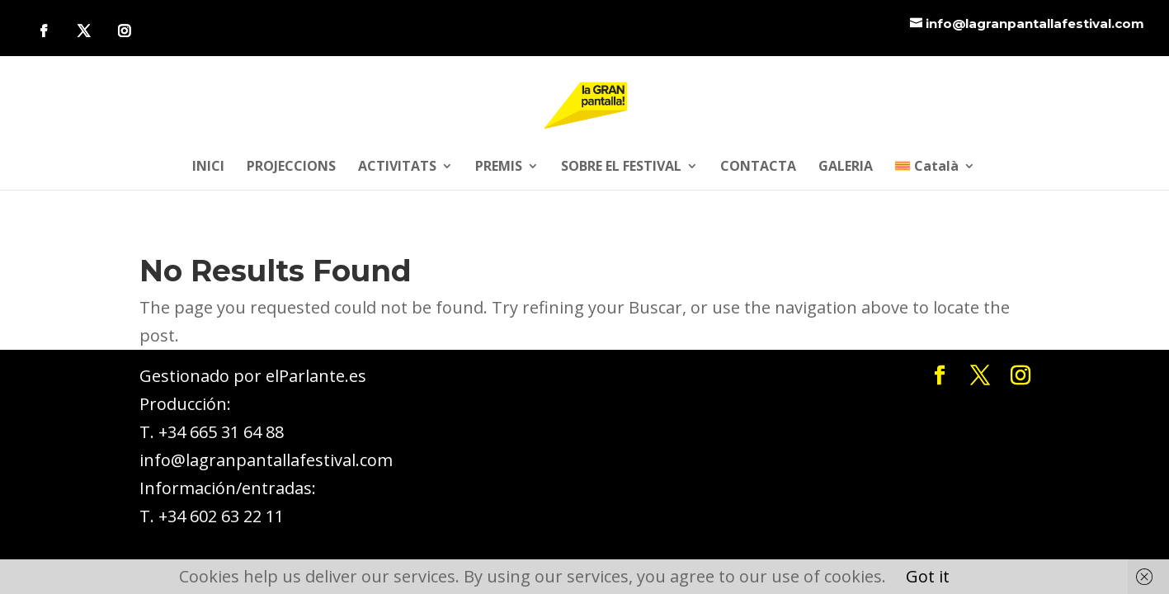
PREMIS (498, 167)
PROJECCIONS (291, 167)
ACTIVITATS (397, 167)
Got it (928, 576)
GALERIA (845, 167)
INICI (208, 167)
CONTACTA (758, 167)
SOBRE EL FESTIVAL (621, 167)
